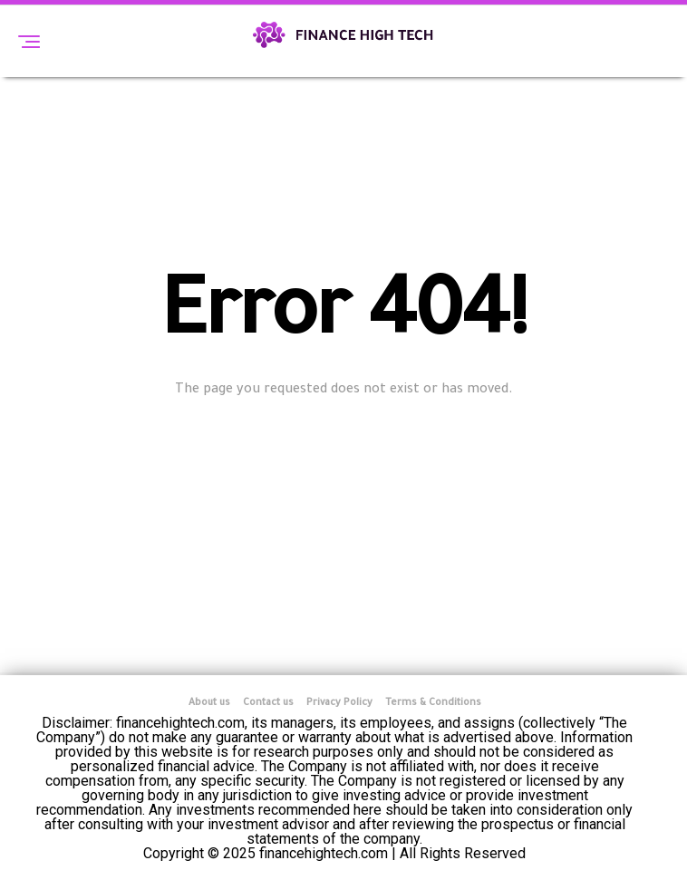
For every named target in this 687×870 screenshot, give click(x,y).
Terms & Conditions (433, 703)
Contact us (268, 703)
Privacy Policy (339, 703)
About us (209, 703)
